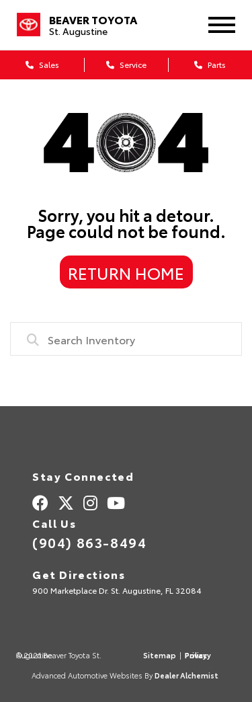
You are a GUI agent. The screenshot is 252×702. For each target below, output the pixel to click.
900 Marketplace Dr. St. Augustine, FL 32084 (117, 590)
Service (126, 64)
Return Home (126, 272)
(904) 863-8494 (89, 542)
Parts (210, 64)
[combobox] (126, 339)
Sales (42, 64)
